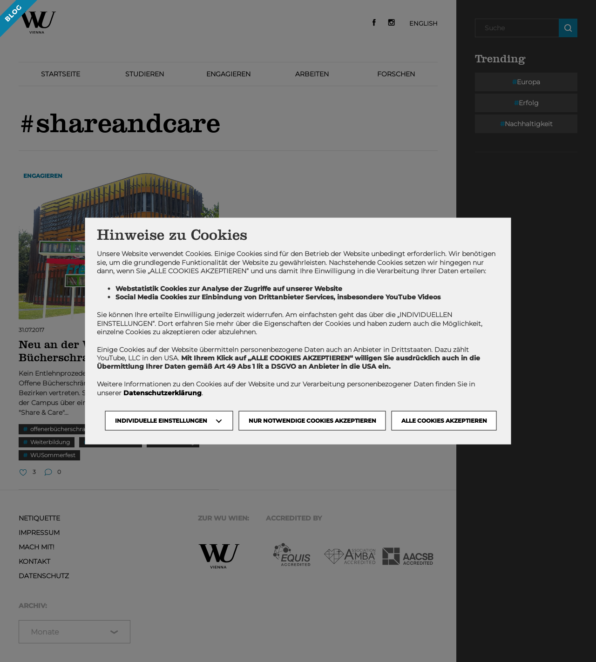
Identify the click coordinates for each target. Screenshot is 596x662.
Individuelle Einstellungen (161, 420)
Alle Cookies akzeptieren (444, 420)
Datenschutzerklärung (162, 392)
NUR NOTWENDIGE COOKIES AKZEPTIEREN (312, 420)
